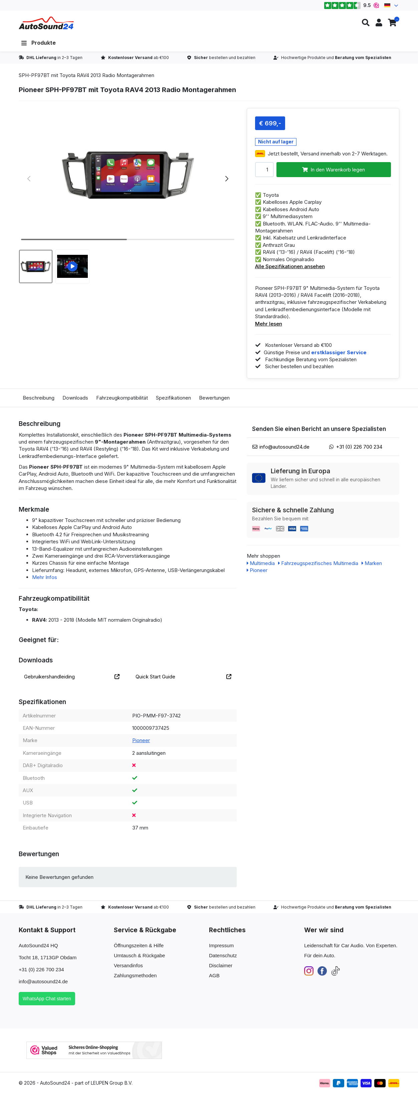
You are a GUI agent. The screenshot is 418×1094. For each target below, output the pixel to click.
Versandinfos (128, 965)
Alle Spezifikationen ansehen (290, 266)
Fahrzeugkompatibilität (122, 398)
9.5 (351, 5)
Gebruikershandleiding (72, 676)
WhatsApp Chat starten (47, 998)
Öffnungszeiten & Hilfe (139, 945)
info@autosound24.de (284, 447)
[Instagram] (309, 971)
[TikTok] (335, 971)
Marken (372, 563)
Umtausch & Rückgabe (139, 955)
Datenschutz (223, 955)
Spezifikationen (173, 398)
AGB (214, 975)
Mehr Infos (44, 577)
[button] (365, 23)
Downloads (75, 398)
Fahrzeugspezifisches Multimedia (318, 563)
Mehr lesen (268, 324)
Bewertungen (214, 398)
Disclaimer (220, 965)
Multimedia (261, 563)
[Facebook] (322, 971)
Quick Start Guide (183, 676)
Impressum (221, 945)
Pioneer (141, 740)
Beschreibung (38, 398)
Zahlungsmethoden (135, 975)
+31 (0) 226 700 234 (359, 447)
